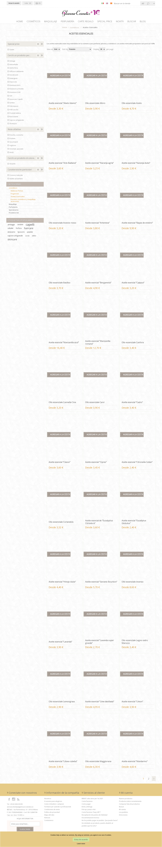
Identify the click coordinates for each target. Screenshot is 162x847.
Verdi (11, 153)
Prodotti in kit (14, 214)
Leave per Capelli (16, 100)
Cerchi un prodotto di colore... (21, 159)
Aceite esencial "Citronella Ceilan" (137, 463)
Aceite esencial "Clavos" (59, 463)
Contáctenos (48, 822)
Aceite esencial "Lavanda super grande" (99, 643)
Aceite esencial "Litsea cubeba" (63, 762)
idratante (11, 233)
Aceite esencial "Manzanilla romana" (97, 343)
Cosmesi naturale (16, 176)
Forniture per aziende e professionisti (57, 808)
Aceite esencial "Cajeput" (133, 283)
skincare (12, 240)
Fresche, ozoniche (16, 136)
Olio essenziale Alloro (95, 104)
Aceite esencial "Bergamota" (98, 283)
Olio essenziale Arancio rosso (62, 224)
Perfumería (13, 208)
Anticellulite (13, 66)
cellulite (10, 229)
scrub (27, 237)
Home (64, 28)
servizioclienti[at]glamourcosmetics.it (20, 808)
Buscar (121, 808)
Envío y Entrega (87, 808)
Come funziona (87, 802)
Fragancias (15, 195)
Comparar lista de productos (129, 805)
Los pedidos (123, 813)
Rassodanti (13, 118)
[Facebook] (9, 800)
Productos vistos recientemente (130, 802)
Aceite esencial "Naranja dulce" (136, 164)
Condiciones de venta (52, 811)
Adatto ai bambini (16, 180)
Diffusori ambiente (16, 72)
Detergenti (13, 79)
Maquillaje (13, 205)
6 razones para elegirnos (53, 802)
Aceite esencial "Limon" (132, 702)
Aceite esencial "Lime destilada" (99, 702)
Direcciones (123, 816)
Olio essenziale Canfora (133, 343)
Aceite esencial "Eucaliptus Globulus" (134, 523)
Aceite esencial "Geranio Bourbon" (101, 583)
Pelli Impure (13, 107)
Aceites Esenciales (18, 198)
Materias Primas (17, 192)
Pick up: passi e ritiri (89, 811)
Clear (38, 45)
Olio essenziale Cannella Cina (62, 403)
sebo (34, 237)
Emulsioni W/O (14, 86)
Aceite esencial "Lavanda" (60, 643)
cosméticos (13, 189)
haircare (28, 229)
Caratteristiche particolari (20, 170)
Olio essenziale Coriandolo (61, 523)
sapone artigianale (15, 237)
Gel (10, 97)
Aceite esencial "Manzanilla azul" (64, 343)
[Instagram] (13, 800)
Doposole (13, 83)
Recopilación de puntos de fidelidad (94, 816)
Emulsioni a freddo (16, 90)
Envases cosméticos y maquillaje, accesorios (23, 201)
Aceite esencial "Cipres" (96, 463)
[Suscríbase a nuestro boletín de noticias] (25, 825)
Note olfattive (14, 130)
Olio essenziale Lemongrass (62, 702)
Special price (13, 45)
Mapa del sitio (49, 816)
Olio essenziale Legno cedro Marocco (135, 643)
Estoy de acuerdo (81, 840)
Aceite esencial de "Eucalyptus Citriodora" (99, 523)
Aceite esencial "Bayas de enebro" (137, 224)
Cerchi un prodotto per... (19, 56)
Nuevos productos (125, 800)
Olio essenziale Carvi (94, 403)
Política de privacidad (52, 813)
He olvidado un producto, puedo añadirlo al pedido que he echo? (97, 825)
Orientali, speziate (16, 150)
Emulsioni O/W (14, 93)
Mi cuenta (122, 811)
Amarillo (12, 165)
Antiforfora (13, 69)
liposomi (21, 233)
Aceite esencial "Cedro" (132, 403)
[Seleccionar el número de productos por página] (102, 51)
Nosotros (47, 800)
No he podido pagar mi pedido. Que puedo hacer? (100, 822)
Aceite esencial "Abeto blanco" (63, 104)
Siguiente (154, 779)
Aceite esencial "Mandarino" (135, 762)
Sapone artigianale (16, 121)
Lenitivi (12, 104)
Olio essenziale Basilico (59, 283)
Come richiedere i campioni (54, 805)
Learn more (81, 844)
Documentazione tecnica (90, 819)
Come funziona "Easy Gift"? (91, 813)
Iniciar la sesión (14, 3)
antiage (11, 225)
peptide (30, 233)
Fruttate (12, 140)
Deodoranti (13, 76)
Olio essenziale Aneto (132, 104)
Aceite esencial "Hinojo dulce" (62, 583)
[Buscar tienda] (132, 3)
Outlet (11, 51)
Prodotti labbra (15, 114)
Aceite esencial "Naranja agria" (99, 164)
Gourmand (13, 143)
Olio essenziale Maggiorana (98, 762)
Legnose (12, 146)
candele (20, 226)
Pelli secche (13, 111)
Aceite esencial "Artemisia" (97, 224)
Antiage (12, 62)
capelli (30, 226)
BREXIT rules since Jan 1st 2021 (92, 800)
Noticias (47, 819)
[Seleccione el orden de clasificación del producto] (79, 51)
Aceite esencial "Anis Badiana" (62, 164)
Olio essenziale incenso (132, 583)
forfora (19, 229)
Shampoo (13, 125)
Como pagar (86, 805)
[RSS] (18, 800)
